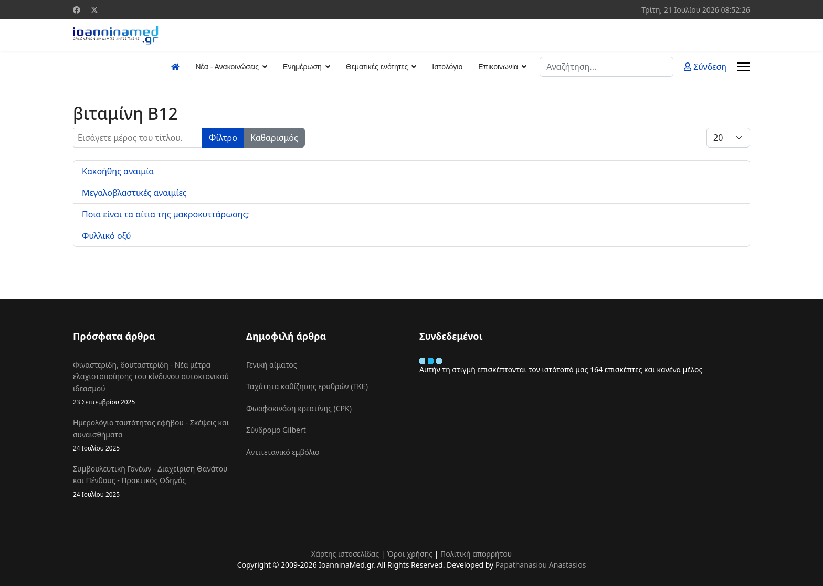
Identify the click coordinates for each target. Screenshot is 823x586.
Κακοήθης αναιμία (118, 171)
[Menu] (743, 66)
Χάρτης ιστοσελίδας (345, 554)
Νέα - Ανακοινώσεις (227, 66)
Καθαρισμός (274, 137)
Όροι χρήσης (409, 554)
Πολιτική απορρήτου (476, 554)
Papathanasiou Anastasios (540, 565)
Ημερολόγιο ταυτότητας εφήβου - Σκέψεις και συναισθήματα (151, 435)
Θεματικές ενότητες (377, 66)
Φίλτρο (223, 137)
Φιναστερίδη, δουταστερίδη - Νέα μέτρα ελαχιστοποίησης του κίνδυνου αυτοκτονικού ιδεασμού (151, 383)
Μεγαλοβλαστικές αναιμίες (134, 192)
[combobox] (606, 67)
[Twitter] (94, 10)
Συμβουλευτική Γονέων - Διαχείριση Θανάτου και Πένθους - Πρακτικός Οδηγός (151, 481)
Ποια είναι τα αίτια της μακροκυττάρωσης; (165, 214)
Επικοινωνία (498, 66)
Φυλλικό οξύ (106, 236)
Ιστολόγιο (447, 66)
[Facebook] (76, 10)
